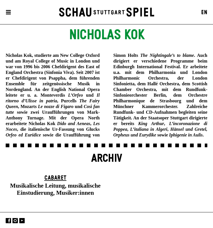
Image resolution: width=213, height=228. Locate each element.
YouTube (22, 220)
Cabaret (55, 178)
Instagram (15, 220)
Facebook (8, 220)
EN (204, 12)
